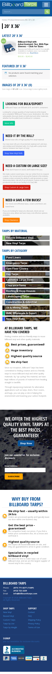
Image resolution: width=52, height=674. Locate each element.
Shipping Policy (34, 620)
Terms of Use (34, 627)
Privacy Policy (34, 623)
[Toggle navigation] (46, 4)
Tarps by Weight (10, 627)
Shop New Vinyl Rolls (14, 153)
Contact (31, 612)
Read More (34, 53)
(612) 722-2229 (20, 590)
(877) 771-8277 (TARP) (23, 587)
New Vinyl (7, 612)
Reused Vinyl (8, 616)
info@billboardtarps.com (25, 593)
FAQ (30, 616)
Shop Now (26, 443)
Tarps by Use (8, 623)
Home (4, 20)
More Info (9, 123)
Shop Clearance (11, 220)
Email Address (12, 466)
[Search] (47, 11)
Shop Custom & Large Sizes (17, 187)
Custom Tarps (9, 620)
